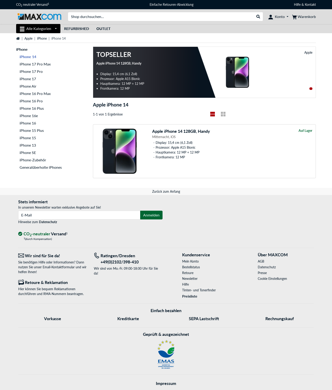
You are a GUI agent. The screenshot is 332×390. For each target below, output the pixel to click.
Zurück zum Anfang (166, 191)
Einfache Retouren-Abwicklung (171, 4)
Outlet (103, 28)
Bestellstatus (191, 267)
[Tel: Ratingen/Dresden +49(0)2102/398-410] (128, 259)
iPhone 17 (28, 79)
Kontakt (310, 4)
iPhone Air (28, 86)
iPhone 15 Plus (32, 130)
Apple (28, 38)
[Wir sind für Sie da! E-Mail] (52, 256)
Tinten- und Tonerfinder (199, 290)
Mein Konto (190, 261)
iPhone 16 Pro (31, 101)
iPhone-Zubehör (33, 160)
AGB (261, 261)
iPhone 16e (29, 115)
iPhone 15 (28, 138)
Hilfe (297, 4)
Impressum (166, 383)
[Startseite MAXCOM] (39, 16)
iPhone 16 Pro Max (35, 93)
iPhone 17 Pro (31, 71)
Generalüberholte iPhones (41, 167)
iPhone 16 (28, 123)
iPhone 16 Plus (32, 108)
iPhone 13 (28, 145)
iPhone (42, 38)
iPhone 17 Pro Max (35, 64)
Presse (262, 273)
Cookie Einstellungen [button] (272, 279)
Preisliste (189, 296)
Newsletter (190, 279)
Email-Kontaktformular (59, 267)
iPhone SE (28, 152)
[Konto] (278, 16)
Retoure (187, 273)
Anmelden (151, 215)
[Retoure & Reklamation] (52, 282)
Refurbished (76, 28)
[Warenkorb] (304, 16)
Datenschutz (48, 222)
